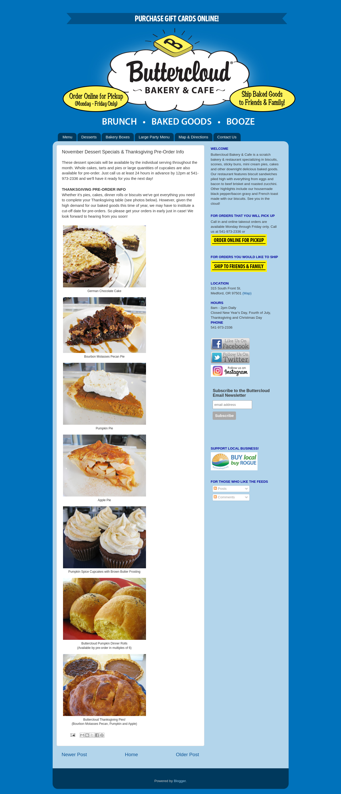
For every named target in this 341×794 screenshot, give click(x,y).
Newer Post (74, 754)
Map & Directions (193, 137)
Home (131, 754)
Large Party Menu (154, 137)
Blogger (180, 781)
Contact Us (226, 137)
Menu (67, 137)
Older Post (187, 754)
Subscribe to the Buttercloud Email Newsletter (241, 393)
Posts (220, 489)
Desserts (89, 137)
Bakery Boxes (118, 137)
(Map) (247, 293)
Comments (224, 497)
